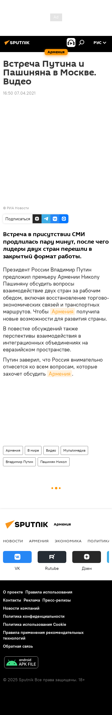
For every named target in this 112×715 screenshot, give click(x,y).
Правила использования (48, 592)
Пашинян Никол (53, 461)
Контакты (12, 600)
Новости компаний (21, 608)
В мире (33, 450)
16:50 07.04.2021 (19, 93)
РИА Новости (18, 208)
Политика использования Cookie (34, 624)
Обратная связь (18, 646)
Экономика (68, 541)
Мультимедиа (74, 450)
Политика (99, 541)
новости (13, 541)
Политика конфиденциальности (34, 616)
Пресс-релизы (56, 600)
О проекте (13, 592)
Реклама (32, 600)
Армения (62, 311)
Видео (51, 450)
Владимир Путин (19, 461)
